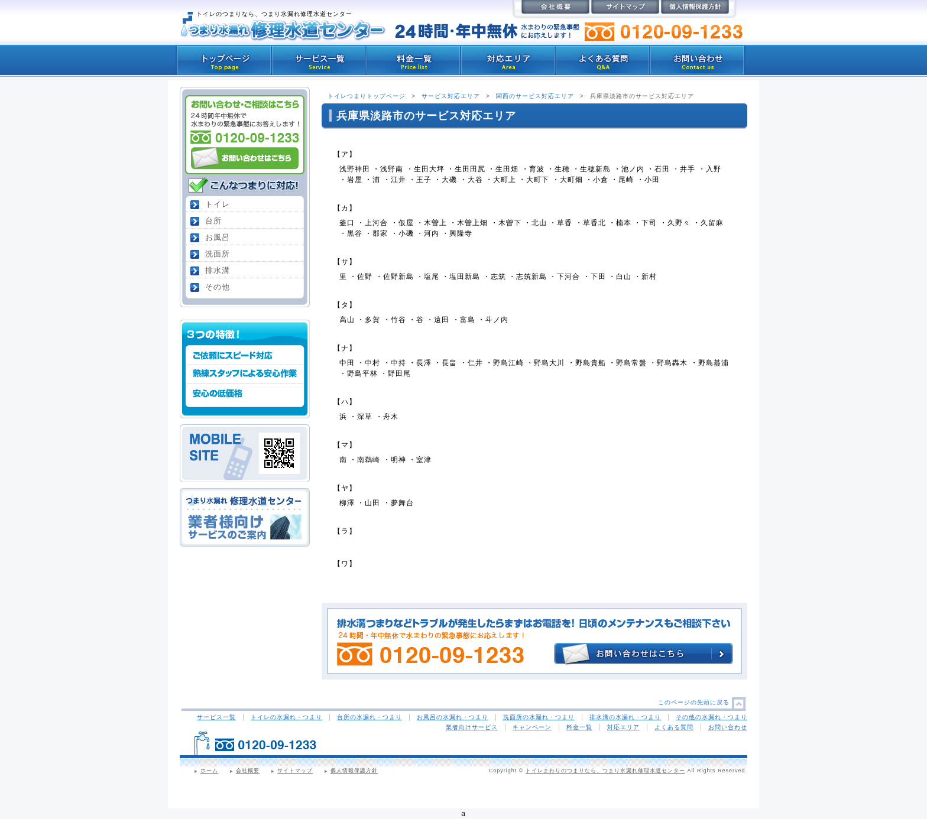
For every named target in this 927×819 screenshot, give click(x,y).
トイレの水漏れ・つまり (286, 717)
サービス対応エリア (451, 96)
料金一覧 (579, 727)
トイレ (217, 204)
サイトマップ (295, 771)
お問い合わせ (727, 727)
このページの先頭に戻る (694, 702)
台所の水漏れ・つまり (369, 717)
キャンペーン (532, 727)
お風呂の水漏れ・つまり (452, 717)
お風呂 (217, 237)
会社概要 (248, 771)
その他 (217, 286)
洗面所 (217, 253)
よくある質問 (673, 727)
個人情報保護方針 (354, 771)
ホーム (209, 771)
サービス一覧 (216, 717)
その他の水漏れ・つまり (711, 717)
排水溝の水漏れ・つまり (625, 717)
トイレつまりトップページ (367, 96)
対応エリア (623, 727)
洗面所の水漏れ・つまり (539, 717)
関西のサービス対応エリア (535, 96)
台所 (213, 220)
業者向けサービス (472, 727)
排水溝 (217, 270)
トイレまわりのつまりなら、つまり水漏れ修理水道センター (605, 771)
